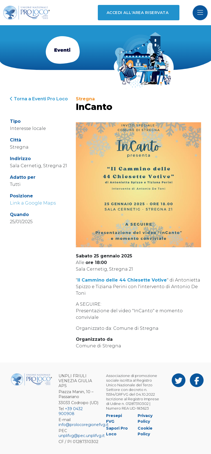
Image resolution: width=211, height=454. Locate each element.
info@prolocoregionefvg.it (84, 424)
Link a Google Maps (33, 203)
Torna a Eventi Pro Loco (39, 98)
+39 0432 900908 (71, 411)
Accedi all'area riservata (137, 12)
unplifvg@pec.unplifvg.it (82, 435)
